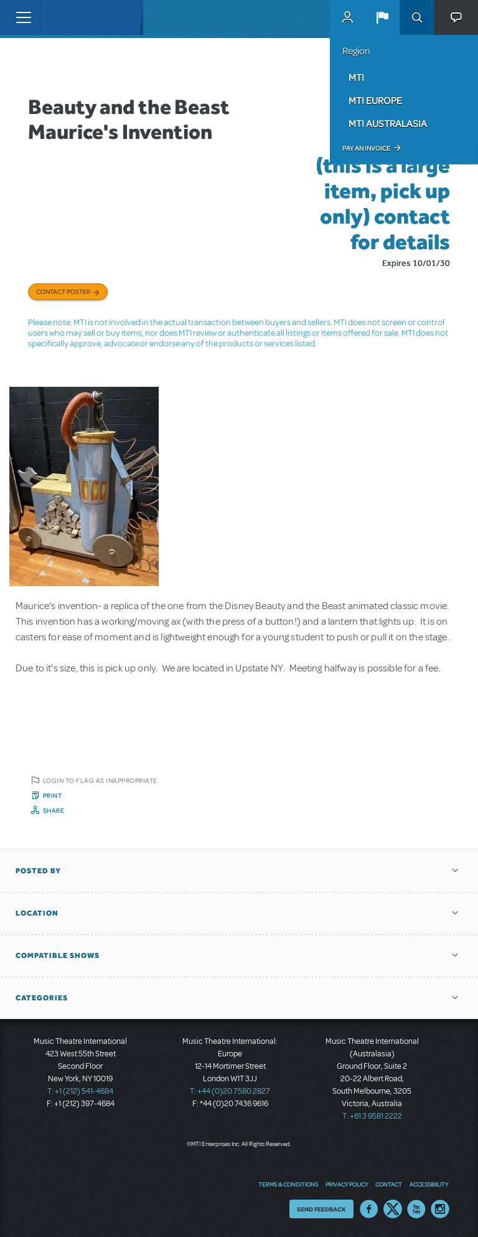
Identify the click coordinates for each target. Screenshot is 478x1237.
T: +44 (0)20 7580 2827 (230, 1091)
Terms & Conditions (288, 1184)
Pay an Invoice (366, 148)
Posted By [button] (38, 870)
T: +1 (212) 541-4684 (80, 1091)
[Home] (69, 17)
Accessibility (429, 1184)
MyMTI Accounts (347, 17)
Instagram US (440, 1209)
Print (52, 795)
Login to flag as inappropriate (100, 780)
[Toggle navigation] (23, 17)
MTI (356, 77)
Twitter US (392, 1209)
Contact (388, 1184)
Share (54, 810)
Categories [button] (42, 997)
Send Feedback (321, 1209)
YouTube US (416, 1209)
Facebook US (369, 1209)
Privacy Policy (347, 1184)
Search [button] (417, 17)
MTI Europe (375, 100)
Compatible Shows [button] (58, 955)
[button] (382, 17)
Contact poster (63, 291)
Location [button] (37, 913)
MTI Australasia (388, 123)
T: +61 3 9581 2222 (372, 1116)
